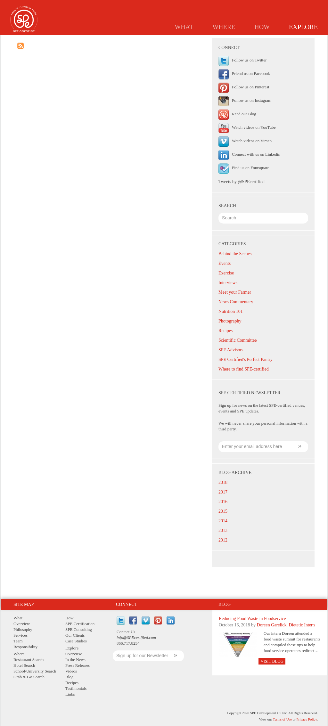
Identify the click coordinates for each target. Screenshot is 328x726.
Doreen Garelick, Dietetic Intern (286, 625)
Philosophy (22, 629)
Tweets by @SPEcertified (241, 181)
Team (18, 641)
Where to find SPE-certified (243, 369)
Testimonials (277, 40)
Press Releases (189, 40)
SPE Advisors (230, 349)
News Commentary (235, 301)
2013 (222, 530)
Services (20, 635)
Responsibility (25, 646)
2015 (222, 511)
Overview (118, 40)
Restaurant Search (28, 659)
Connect (126, 604)
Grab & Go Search (29, 676)
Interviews (227, 282)
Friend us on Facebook (251, 73)
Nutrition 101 (230, 311)
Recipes (244, 40)
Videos (71, 671)
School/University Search (34, 671)
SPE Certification (79, 623)
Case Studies (76, 641)
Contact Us (126, 631)
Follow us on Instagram (251, 100)
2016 (222, 501)
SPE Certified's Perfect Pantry (245, 359)
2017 (222, 492)
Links (307, 40)
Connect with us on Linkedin (256, 154)
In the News (151, 40)
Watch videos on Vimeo (252, 140)
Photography (230, 321)
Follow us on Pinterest (250, 87)
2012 (222, 540)
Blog (221, 40)
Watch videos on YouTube (253, 127)
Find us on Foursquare (250, 167)
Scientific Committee (237, 340)
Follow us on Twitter (249, 60)
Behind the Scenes (234, 253)
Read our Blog (244, 113)
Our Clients (75, 635)
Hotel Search (24, 665)
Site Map (23, 604)
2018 (222, 482)
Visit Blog (271, 661)
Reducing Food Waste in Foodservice (252, 618)
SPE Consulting (78, 629)
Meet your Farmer (234, 292)
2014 (222, 520)
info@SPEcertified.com (136, 637)
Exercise (226, 273)
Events (224, 263)
